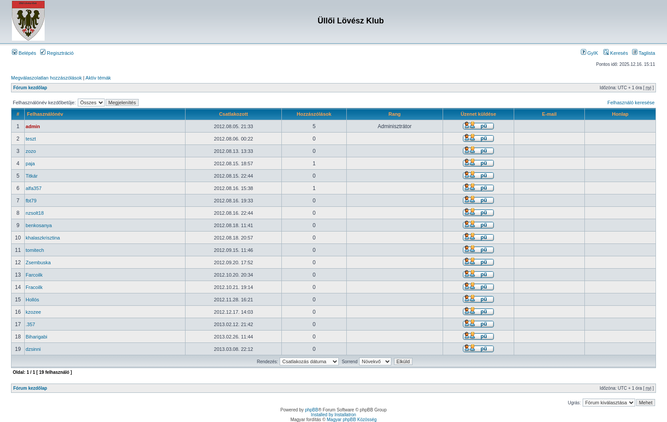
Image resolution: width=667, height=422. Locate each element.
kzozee (33, 312)
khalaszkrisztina (43, 237)
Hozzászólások (314, 114)
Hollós (32, 299)
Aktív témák (98, 77)
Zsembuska (38, 262)
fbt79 (31, 200)
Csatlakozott (233, 114)
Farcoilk (34, 275)
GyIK (590, 53)
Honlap (620, 114)
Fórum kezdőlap (30, 87)
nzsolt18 (35, 213)
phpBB (311, 409)
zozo (31, 151)
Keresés (615, 53)
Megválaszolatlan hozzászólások (46, 77)
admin (33, 126)
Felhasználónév (45, 114)
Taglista (643, 53)
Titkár (32, 176)
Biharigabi (36, 336)
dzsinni (33, 349)
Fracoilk (34, 287)
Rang (395, 114)
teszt (31, 138)
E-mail (549, 114)
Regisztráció (57, 53)
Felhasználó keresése (631, 102)
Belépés (24, 53)
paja (30, 163)
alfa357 (34, 188)
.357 (30, 324)
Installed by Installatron (333, 414)
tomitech (35, 250)
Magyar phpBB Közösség (352, 419)
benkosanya (39, 225)
